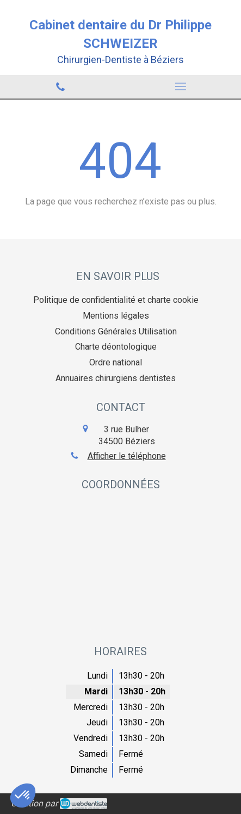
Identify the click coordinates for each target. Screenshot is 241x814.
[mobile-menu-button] (181, 86)
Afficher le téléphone (127, 456)
